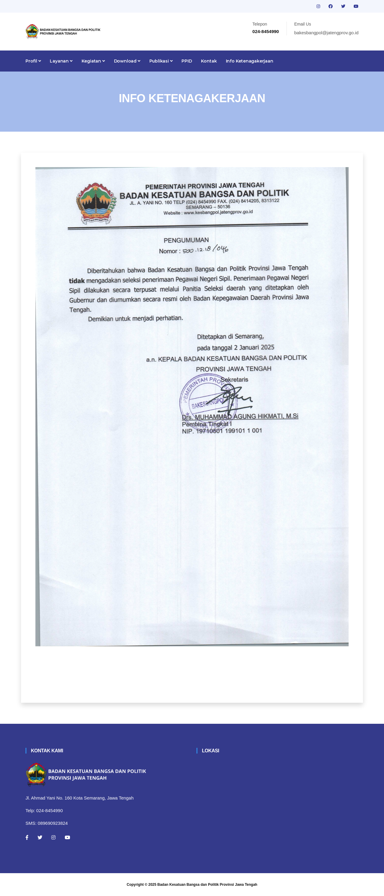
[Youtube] (67, 837)
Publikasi (161, 61)
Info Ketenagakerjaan (249, 61)
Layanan (61, 61)
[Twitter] (40, 837)
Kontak (209, 61)
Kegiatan (93, 61)
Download (127, 61)
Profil (33, 61)
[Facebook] (27, 837)
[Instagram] (53, 837)
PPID (187, 61)
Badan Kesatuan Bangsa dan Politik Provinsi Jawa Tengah (207, 884)
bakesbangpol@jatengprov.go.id (326, 32)
